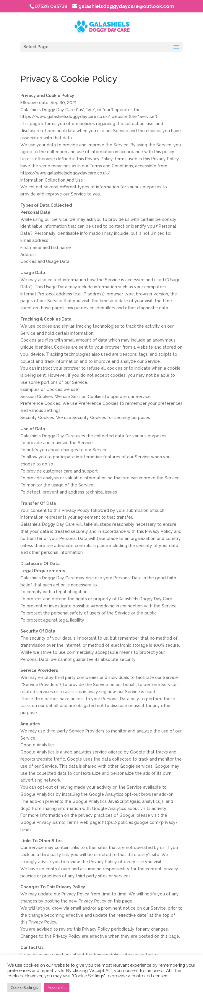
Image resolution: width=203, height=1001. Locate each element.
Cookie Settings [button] (24, 987)
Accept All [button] (57, 987)
